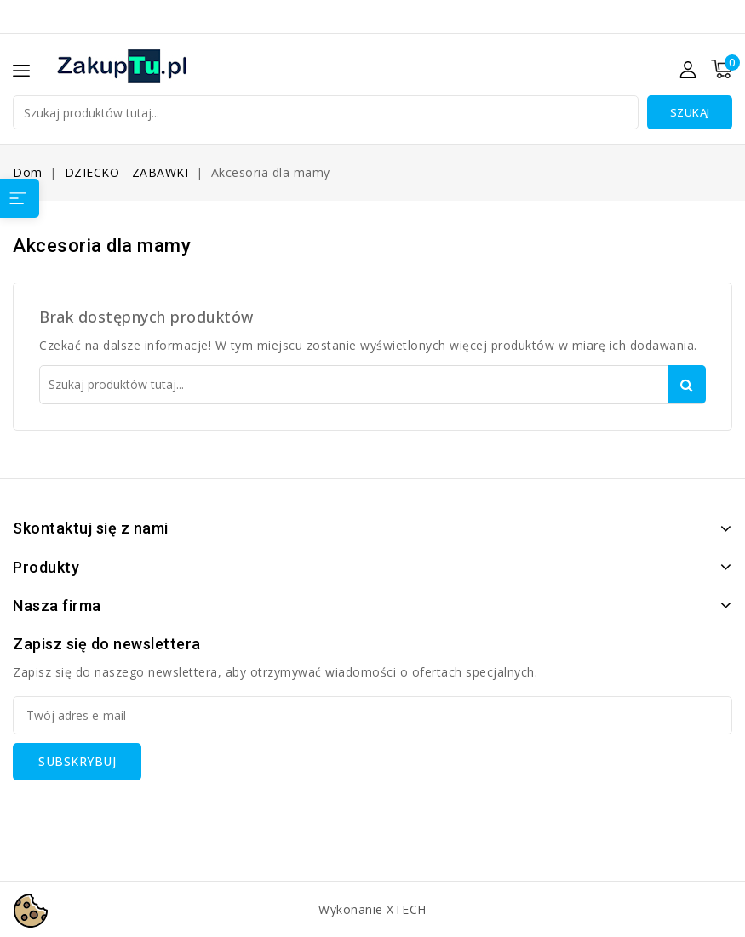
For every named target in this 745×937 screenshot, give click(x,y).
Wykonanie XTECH (372, 909)
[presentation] (142, 813)
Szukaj (690, 112)
